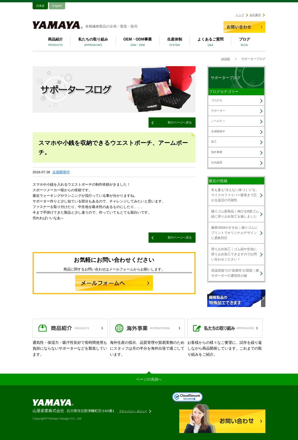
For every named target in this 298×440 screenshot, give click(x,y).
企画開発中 (61, 172)
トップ (240, 15)
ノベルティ (218, 121)
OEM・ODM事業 (137, 42)
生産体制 (174, 42)
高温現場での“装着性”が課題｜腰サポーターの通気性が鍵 (235, 273)
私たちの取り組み (93, 42)
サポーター (218, 110)
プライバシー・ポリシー (133, 411)
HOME (225, 59)
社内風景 (216, 162)
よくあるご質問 (210, 42)
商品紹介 (55, 42)
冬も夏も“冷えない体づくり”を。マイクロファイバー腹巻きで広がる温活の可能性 (235, 195)
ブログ (244, 42)
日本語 (40, 5)
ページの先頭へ (149, 379)
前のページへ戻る (180, 122)
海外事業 (216, 152)
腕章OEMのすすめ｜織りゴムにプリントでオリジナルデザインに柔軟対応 (234, 233)
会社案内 (255, 15)
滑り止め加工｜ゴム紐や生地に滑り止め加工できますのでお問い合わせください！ (234, 254)
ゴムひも (216, 100)
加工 (214, 141)
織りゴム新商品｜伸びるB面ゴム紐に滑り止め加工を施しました (235, 213)
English (56, 5)
